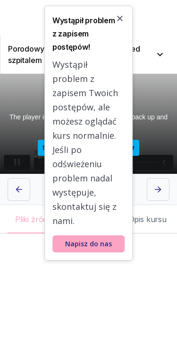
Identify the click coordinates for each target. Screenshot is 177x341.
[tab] (40, 219)
